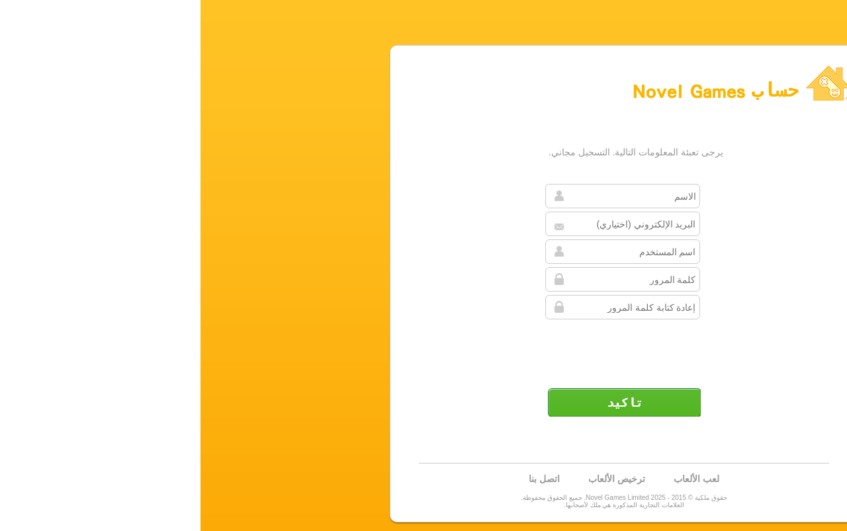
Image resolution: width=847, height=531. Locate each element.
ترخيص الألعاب (416, 478)
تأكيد (423, 402)
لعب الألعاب (496, 478)
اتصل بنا (343, 478)
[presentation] (422, 348)
